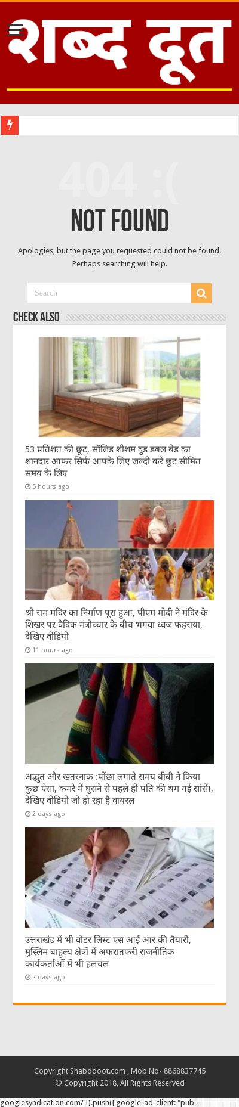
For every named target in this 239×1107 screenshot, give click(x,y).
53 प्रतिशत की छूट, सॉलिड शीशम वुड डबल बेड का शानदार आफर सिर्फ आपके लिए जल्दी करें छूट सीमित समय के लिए (113, 461)
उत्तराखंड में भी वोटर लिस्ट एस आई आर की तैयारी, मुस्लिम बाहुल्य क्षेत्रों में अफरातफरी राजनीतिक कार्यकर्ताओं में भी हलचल (108, 952)
